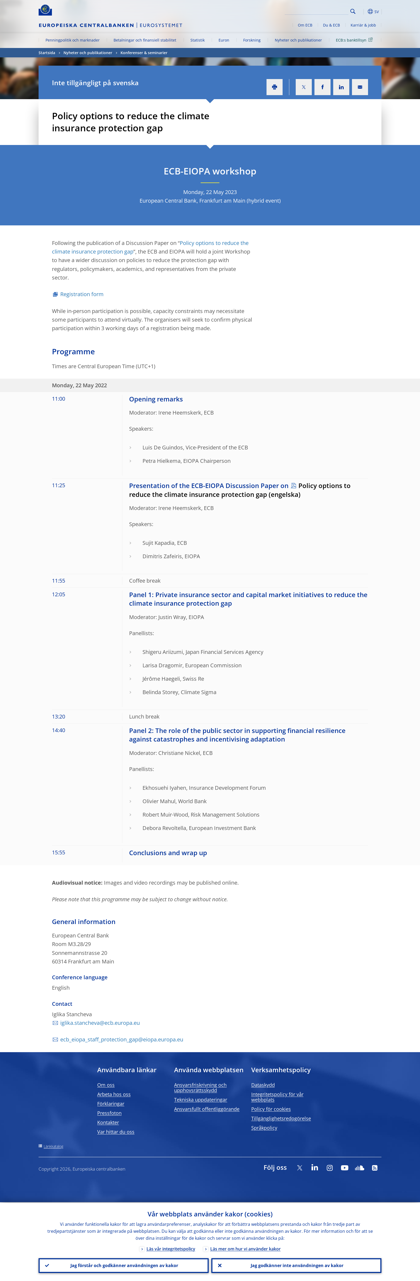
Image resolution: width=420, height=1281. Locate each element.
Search (352, 11)
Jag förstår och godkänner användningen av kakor (124, 1265)
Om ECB (305, 25)
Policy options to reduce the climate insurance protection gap (240, 489)
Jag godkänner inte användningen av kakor (296, 1265)
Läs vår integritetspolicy (171, 1248)
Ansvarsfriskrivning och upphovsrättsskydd (200, 1087)
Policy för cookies (271, 1109)
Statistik (197, 40)
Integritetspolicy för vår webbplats (277, 1097)
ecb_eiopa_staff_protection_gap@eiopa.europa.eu (121, 1039)
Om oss (106, 1085)
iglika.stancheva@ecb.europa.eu (100, 1022)
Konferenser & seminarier (144, 52)
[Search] (321, 11)
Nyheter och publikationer (298, 40)
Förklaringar (110, 1103)
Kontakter (108, 1122)
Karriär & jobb (363, 25)
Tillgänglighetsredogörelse (281, 1118)
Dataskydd (263, 1085)
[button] (362, 11)
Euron (224, 40)
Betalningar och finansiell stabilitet (145, 40)
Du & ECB (331, 25)
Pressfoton (109, 1113)
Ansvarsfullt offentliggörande (206, 1109)
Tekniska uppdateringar (200, 1099)
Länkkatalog (53, 1146)
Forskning (252, 40)
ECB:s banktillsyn (355, 40)
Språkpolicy (264, 1127)
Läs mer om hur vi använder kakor (245, 1248)
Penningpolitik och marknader (73, 40)
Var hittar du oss (115, 1132)
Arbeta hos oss (114, 1094)
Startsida (47, 52)
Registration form (82, 294)
